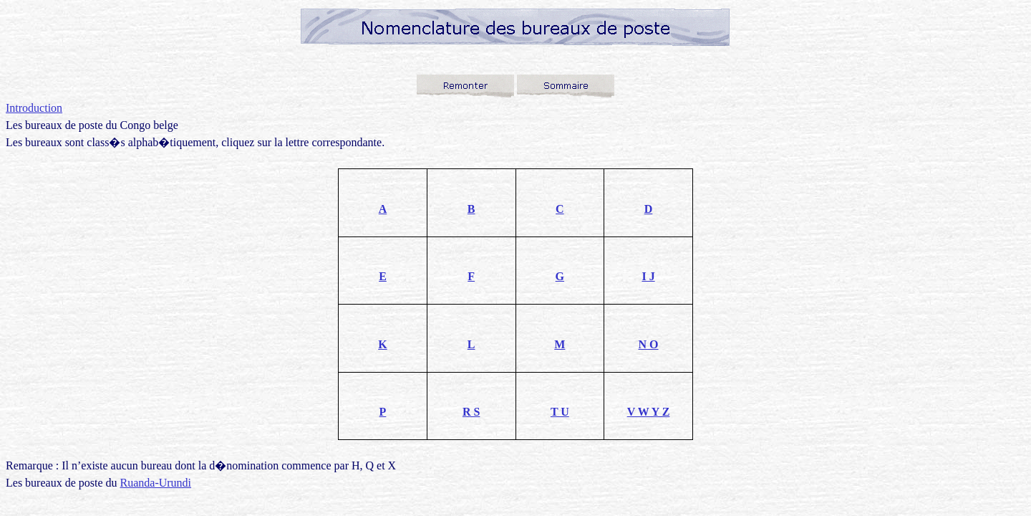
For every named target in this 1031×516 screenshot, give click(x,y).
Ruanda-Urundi (156, 483)
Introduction (34, 108)
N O (649, 344)
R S (471, 412)
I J (648, 276)
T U (560, 412)
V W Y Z (648, 412)
